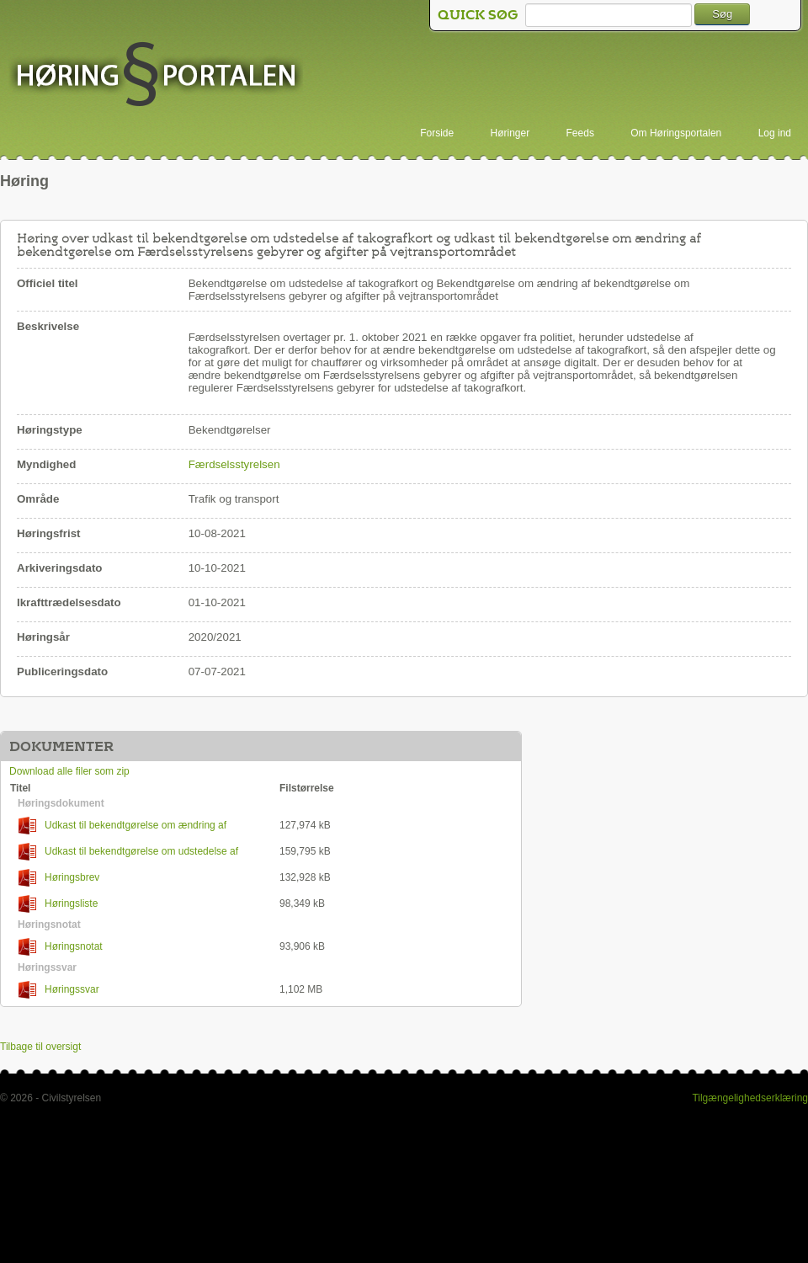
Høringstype (49, 430)
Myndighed (46, 464)
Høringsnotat (61, 947)
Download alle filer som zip (69, 771)
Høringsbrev (59, 878)
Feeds (580, 133)
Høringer (510, 133)
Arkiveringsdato (59, 568)
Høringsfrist (49, 533)
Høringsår (43, 637)
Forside (437, 133)
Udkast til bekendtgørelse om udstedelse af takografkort (124, 852)
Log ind (774, 133)
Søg (722, 14)
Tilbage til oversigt (40, 1046)
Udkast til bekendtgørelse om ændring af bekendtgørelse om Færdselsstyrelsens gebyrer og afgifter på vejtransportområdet (141, 825)
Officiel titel (47, 283)
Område (38, 499)
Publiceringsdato (62, 671)
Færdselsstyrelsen (234, 464)
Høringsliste (58, 904)
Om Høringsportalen (675, 133)
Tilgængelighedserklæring (750, 1098)
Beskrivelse (48, 326)
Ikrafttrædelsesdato (69, 602)
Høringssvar (59, 990)
